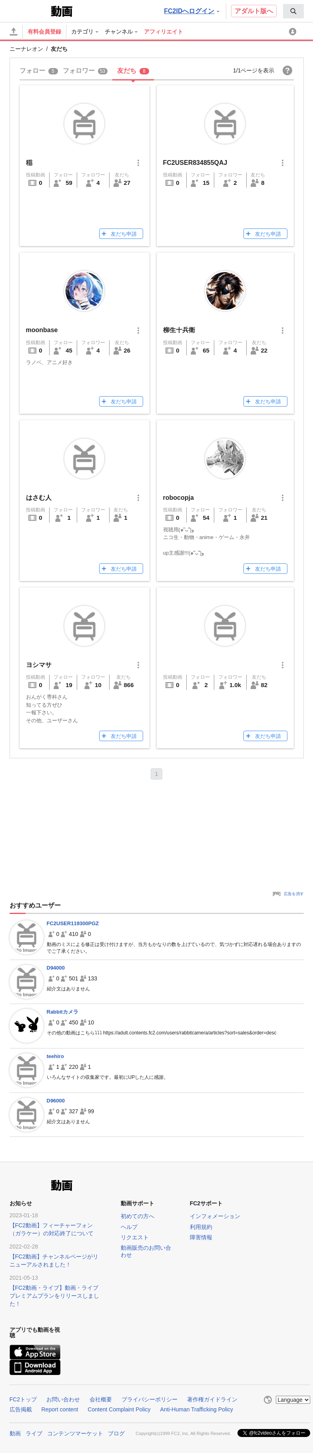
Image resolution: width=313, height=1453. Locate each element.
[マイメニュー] (294, 31)
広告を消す (294, 894)
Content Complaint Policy (119, 1409)
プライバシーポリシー (149, 1399)
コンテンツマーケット (75, 1433)
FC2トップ (23, 1399)
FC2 (29, 10)
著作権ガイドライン (212, 1399)
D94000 (56, 968)
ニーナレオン (26, 49)
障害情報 (201, 1237)
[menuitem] (293, 11)
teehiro (55, 1056)
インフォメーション (215, 1216)
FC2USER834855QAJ (195, 162)
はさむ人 (39, 497)
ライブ (34, 1433)
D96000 (56, 1101)
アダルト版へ (254, 11)
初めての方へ (137, 1216)
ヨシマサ (39, 664)
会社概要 (101, 1399)
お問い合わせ (63, 1399)
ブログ (116, 1433)
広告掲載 (21, 1409)
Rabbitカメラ (62, 1012)
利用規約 (201, 1227)
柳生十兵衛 (179, 330)
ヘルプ (129, 1227)
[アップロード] (14, 31)
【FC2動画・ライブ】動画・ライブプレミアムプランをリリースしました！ (54, 1296)
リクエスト (135, 1237)
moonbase (42, 330)
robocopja (178, 497)
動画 (15, 1433)
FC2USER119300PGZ (73, 923)
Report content (60, 1409)
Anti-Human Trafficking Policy (196, 1409)
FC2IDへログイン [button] (191, 11)
